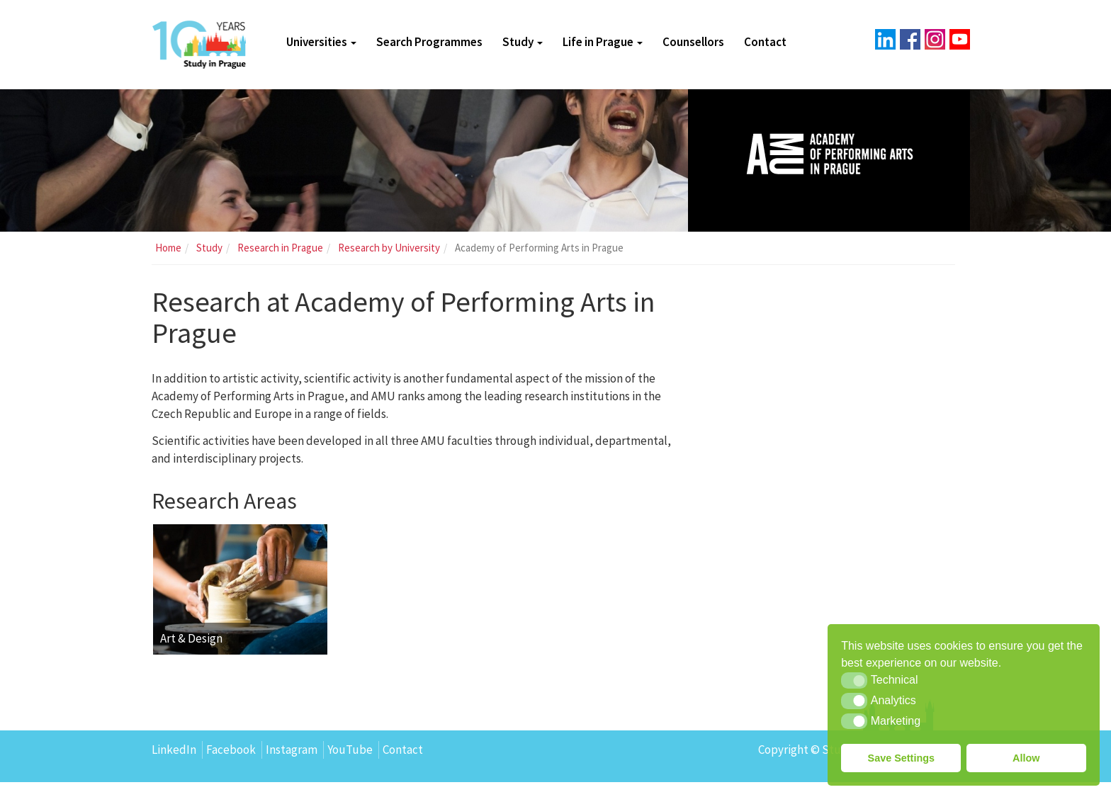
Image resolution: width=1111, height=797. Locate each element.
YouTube (350, 765)
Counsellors (693, 42)
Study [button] (522, 42)
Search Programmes (429, 42)
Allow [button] (1026, 758)
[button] (854, 680)
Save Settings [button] (901, 758)
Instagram (291, 765)
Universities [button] (321, 42)
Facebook (231, 765)
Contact (765, 42)
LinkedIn (174, 765)
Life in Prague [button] (603, 42)
